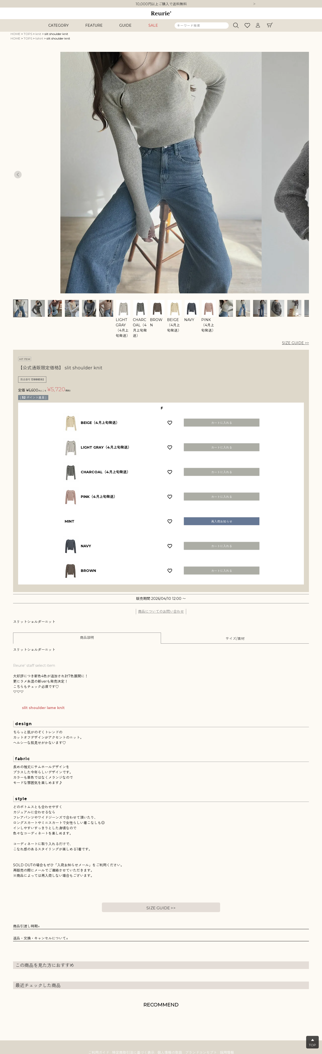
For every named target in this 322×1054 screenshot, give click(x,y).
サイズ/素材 (235, 638)
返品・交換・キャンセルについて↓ (40, 938)
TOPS (28, 34)
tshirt (39, 38)
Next (254, 4)
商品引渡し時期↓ (26, 926)
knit (38, 34)
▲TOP (312, 1042)
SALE (153, 25)
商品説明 (87, 637)
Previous (18, 174)
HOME (15, 34)
